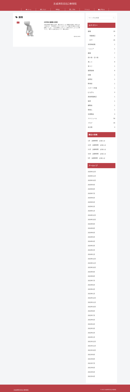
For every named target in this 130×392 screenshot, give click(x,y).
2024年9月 (91, 224)
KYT (102, 40)
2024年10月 (92, 219)
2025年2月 (91, 206)
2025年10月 (92, 180)
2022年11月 (92, 302)
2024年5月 (91, 237)
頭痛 (101, 75)
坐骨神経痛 (101, 44)
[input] (101, 18)
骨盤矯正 (102, 35)
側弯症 (101, 79)
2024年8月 (91, 228)
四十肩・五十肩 (101, 57)
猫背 (101, 101)
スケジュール (101, 118)
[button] (113, 18)
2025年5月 (91, 202)
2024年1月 (91, 254)
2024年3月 (91, 246)
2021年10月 (92, 350)
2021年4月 (91, 376)
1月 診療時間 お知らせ (96, 141)
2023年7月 (91, 280)
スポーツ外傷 (101, 88)
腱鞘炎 (101, 105)
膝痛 (101, 53)
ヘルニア (101, 48)
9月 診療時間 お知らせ (96, 158)
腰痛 (101, 31)
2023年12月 (92, 259)
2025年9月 (91, 185)
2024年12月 (92, 215)
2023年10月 (92, 267)
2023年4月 (91, 289)
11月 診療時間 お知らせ (97, 149)
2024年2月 (91, 250)
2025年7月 (91, 193)
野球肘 (101, 83)
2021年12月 (92, 341)
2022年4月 (91, 324)
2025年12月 (92, 172)
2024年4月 (91, 241)
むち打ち (101, 92)
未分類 (101, 127)
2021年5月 (91, 372)
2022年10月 (92, 307)
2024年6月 (91, 232)
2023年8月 (91, 276)
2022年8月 (91, 311)
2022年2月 (91, 333)
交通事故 (101, 114)
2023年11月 (92, 263)
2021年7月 (91, 363)
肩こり (101, 62)
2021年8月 (91, 359)
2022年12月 (92, 298)
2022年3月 (91, 328)
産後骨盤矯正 (101, 96)
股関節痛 (101, 70)
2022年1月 (91, 337)
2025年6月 (91, 198)
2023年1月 (91, 293)
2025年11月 (92, 176)
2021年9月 (91, 354)
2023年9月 (91, 272)
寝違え (101, 109)
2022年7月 (91, 315)
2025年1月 (91, 211)
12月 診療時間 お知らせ (97, 145)
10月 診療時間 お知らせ (97, 154)
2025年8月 (91, 189)
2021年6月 (91, 367)
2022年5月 (91, 320)
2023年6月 (91, 285)
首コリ (101, 66)
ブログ (101, 123)
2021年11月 (92, 346)
